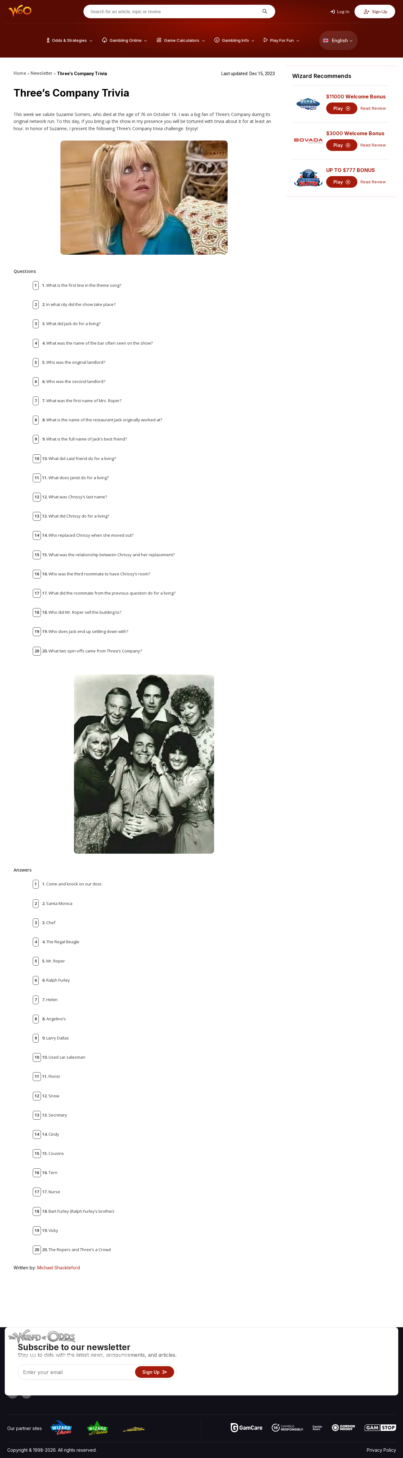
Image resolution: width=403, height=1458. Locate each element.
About (344, 1344)
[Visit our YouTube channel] (12, 1393)
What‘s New (350, 1372)
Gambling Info (285, 1363)
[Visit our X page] (26, 1393)
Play (341, 108)
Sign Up (375, 11)
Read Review (373, 108)
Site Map (381, 1363)
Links (343, 1363)
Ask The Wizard (287, 1390)
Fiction (378, 1372)
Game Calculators (289, 1353)
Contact (346, 1353)
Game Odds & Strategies (296, 1344)
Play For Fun (283, 1372)
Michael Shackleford (58, 1267)
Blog (376, 1353)
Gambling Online (287, 1381)
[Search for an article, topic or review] (174, 11)
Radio (343, 1381)
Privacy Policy (381, 1450)
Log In (339, 11)
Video (378, 1344)
